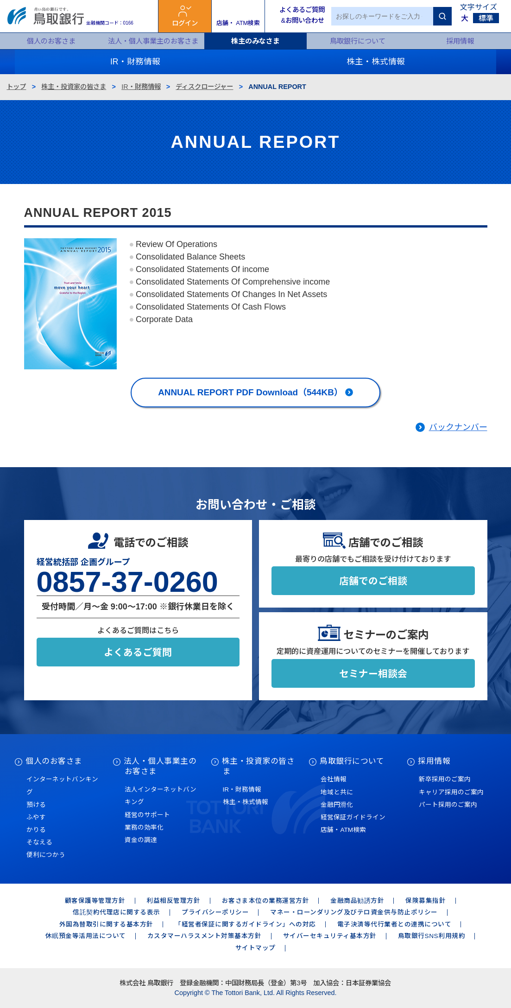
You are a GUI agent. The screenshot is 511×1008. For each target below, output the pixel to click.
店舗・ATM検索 (343, 829)
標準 (486, 18)
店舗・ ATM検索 (238, 22)
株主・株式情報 (245, 802)
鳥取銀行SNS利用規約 (431, 935)
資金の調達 (141, 840)
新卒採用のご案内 (445, 779)
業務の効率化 (144, 827)
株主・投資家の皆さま (73, 86)
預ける (36, 804)
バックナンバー (458, 427)
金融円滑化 (337, 804)
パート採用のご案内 (448, 804)
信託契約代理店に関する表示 (116, 912)
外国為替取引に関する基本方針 (106, 924)
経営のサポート (147, 814)
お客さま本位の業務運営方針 (265, 900)
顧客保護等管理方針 (95, 900)
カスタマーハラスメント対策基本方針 (204, 935)
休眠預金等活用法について (85, 935)
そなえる (39, 842)
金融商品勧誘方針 (357, 900)
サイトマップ (255, 948)
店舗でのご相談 (373, 581)
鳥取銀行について (357, 41)
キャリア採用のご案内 (451, 792)
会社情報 (334, 779)
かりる (36, 829)
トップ (16, 86)
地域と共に (337, 792)
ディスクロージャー (204, 86)
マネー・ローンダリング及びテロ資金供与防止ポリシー (354, 912)
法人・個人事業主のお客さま (153, 41)
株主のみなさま (255, 41)
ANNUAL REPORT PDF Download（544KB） (250, 392)
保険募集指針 (425, 900)
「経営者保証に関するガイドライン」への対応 (245, 924)
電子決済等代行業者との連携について (394, 924)
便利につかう (45, 854)
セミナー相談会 (373, 673)
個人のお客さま (51, 41)
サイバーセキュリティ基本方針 (330, 935)
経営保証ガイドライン (353, 817)
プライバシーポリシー (215, 912)
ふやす (36, 817)
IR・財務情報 (140, 86)
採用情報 (460, 41)
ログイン (185, 23)
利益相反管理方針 (173, 900)
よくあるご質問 (138, 652)
